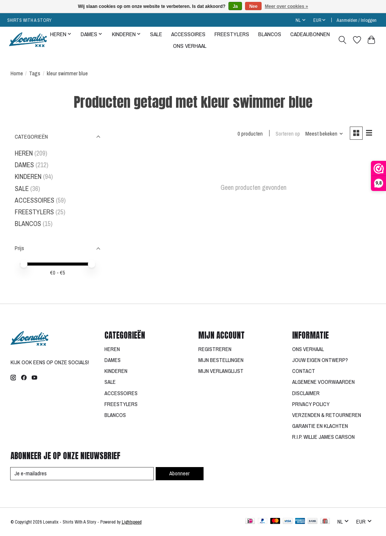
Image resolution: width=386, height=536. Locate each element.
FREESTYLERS (231, 34)
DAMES (24, 164)
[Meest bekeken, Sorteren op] (324, 133)
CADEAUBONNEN (310, 34)
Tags (34, 73)
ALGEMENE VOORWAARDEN (323, 382)
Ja (235, 6)
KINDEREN (28, 176)
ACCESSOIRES (188, 34)
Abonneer (179, 473)
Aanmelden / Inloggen (357, 20)
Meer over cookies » (286, 6)
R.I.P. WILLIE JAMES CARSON (323, 437)
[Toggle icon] (342, 40)
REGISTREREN (214, 349)
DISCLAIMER (306, 393)
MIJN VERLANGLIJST (221, 371)
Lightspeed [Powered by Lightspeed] (132, 522)
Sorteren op (288, 133)
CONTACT (303, 371)
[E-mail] (82, 474)
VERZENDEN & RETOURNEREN (326, 415)
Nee (253, 6)
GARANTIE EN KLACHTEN (320, 426)
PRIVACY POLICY (310, 404)
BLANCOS (269, 34)
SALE (156, 34)
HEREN (24, 153)
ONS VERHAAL (190, 46)
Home (17, 73)
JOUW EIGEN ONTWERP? (320, 360)
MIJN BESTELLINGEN (221, 360)
